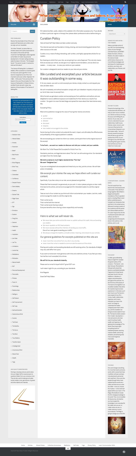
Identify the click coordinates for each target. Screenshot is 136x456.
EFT (13, 202)
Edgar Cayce (15, 198)
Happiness (15, 226)
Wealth (14, 358)
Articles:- (17, 2)
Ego (13, 206)
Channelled (15, 174)
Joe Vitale (14, 238)
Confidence (15, 178)
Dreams (14, 190)
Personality (15, 274)
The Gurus (15, 330)
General (14, 222)
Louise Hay (15, 250)
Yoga (67, 2)
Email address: (23, 117)
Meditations (15, 254)
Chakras (14, 170)
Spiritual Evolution (17, 310)
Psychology (15, 286)
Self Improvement (17, 302)
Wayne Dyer (15, 354)
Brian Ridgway (16, 162)
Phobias (14, 278)
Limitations (15, 246)
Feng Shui (15, 218)
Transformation (16, 342)
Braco (13, 158)
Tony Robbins (16, 338)
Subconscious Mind (17, 314)
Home (11, 2)
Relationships (16, 290)
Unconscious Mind (17, 350)
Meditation (52, 2)
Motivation (15, 258)
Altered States (27, 2)
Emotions (15, 210)
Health (14, 230)
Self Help (60, 2)
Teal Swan (15, 322)
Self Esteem (15, 298)
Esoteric (14, 214)
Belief (13, 150)
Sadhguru (15, 294)
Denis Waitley (16, 186)
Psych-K (14, 282)
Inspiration (15, 234)
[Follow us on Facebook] (34, 24)
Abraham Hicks (16, 134)
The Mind (14, 334)
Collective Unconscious (40, 2)
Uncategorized (16, 346)
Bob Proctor (15, 154)
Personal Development (18, 270)
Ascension (15, 146)
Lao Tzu (14, 242)
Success (14, 318)
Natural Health (16, 262)
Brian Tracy (15, 166)
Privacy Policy (75, 2)
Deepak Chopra (16, 182)
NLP (13, 266)
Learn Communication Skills (89, 2)
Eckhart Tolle (15, 194)
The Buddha (15, 326)
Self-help (14, 306)
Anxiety (14, 142)
